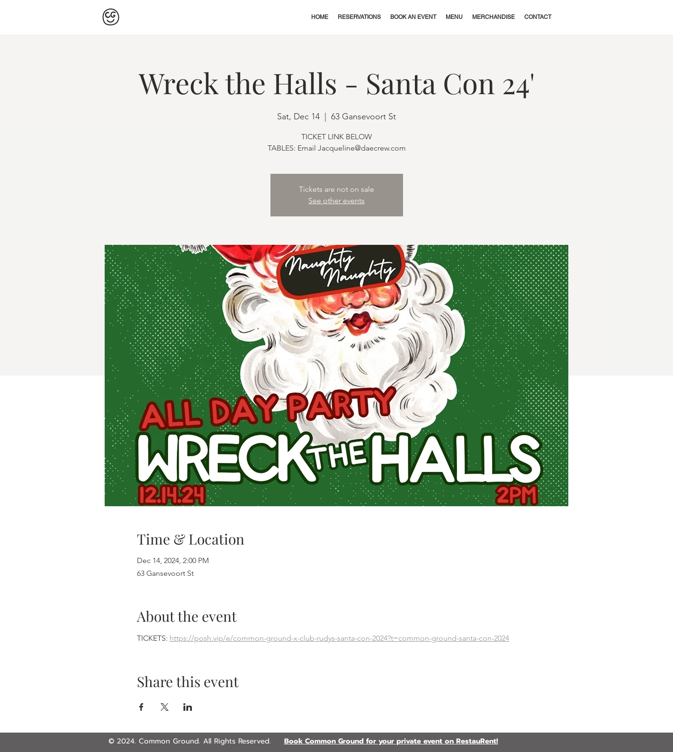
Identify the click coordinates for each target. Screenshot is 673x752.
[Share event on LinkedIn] (187, 707)
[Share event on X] (164, 707)
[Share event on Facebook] (141, 707)
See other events (336, 200)
